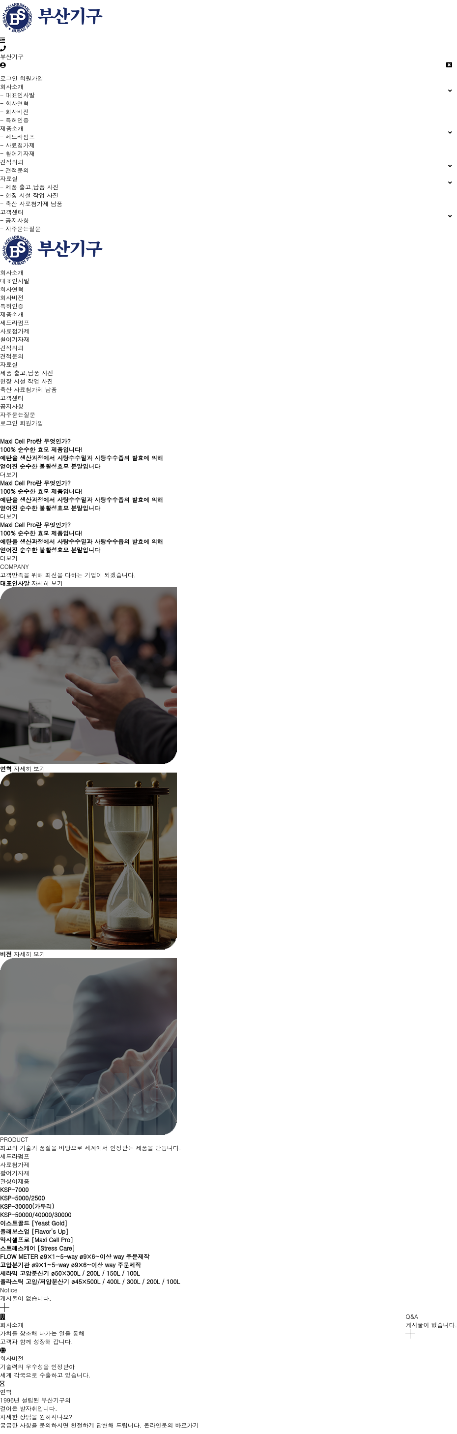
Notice (8, 1289)
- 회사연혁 (14, 103)
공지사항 (12, 406)
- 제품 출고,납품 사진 (29, 186)
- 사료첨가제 (17, 145)
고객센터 (12, 397)
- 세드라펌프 (17, 136)
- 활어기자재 (17, 153)
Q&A (411, 1316)
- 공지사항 (14, 220)
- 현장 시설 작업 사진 (29, 195)
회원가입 (31, 78)
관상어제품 (14, 1181)
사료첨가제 (14, 331)
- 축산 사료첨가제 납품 (31, 203)
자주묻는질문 (17, 414)
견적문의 (12, 356)
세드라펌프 (14, 322)
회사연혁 (12, 289)
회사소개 (12, 272)
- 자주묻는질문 (20, 228)
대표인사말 (14, 280)
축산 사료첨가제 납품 (28, 389)
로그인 (9, 78)
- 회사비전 (14, 111)
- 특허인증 (14, 120)
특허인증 (12, 305)
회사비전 (12, 297)
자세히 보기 (47, 583)
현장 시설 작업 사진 (26, 381)
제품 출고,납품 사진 (27, 372)
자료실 (9, 364)
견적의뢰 (12, 347)
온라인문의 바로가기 (171, 1425)
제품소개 (12, 314)
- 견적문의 (14, 170)
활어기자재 (14, 339)
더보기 (11, 474)
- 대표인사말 (17, 94)
